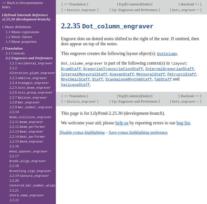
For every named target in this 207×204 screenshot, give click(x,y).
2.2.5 (30, 87)
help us (121, 121)
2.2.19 (29, 175)
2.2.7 (28, 97)
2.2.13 (26, 131)
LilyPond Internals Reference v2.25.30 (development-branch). (26, 17)
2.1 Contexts (15, 53)
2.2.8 (24, 102)
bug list (183, 121)
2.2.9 (31, 107)
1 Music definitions (16, 27)
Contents (133, 4)
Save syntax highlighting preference (138, 131)
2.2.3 (28, 78)
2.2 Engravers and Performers (29, 58)
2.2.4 (29, 82)
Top (121, 4)
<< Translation (75, 4)
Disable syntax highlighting (82, 131)
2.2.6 (31, 92)
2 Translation (12, 48)
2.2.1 (31, 63)
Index (146, 4)
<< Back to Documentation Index (22, 5)
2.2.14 (27, 136)
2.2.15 (26, 141)
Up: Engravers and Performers (135, 10)
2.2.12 (27, 126)
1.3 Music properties (21, 41)
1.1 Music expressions (22, 32)
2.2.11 (26, 122)
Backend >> (190, 4)
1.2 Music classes (19, 37)
